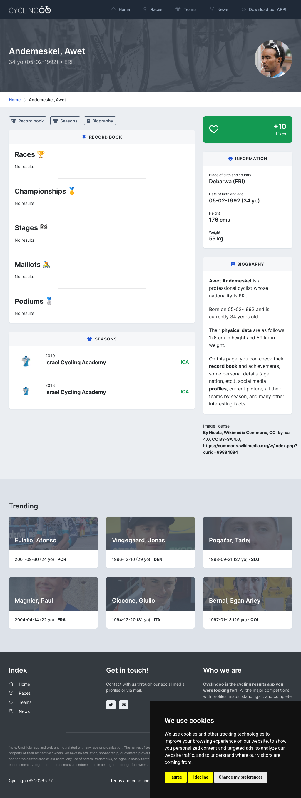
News (24, 711)
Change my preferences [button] (240, 777)
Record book (27, 120)
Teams (25, 702)
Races (25, 693)
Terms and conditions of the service (144, 780)
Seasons (65, 120)
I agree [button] (175, 777)
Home (15, 99)
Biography (100, 120)
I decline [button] (200, 777)
